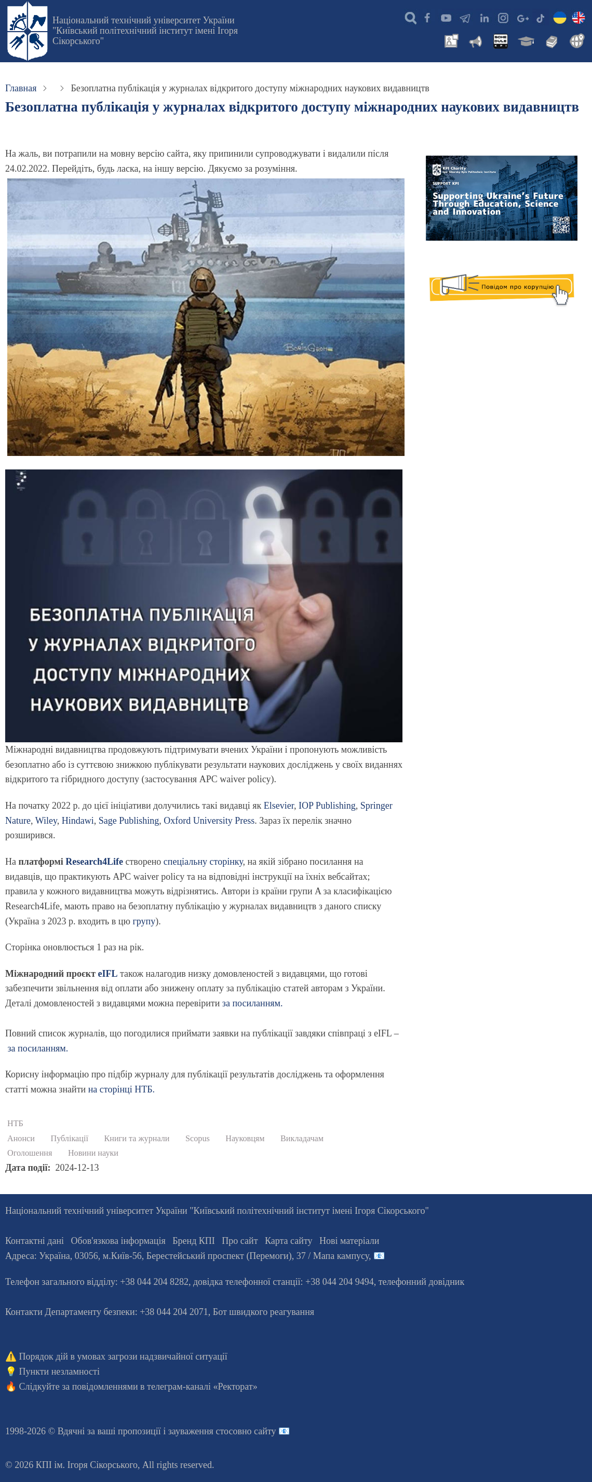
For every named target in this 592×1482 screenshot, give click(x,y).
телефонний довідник (422, 1282)
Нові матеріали (349, 1241)
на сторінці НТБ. (121, 1089)
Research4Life (94, 861)
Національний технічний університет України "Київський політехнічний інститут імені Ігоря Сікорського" (145, 30)
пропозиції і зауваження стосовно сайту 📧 (204, 1431)
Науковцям (244, 1138)
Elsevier (279, 805)
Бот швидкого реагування (263, 1312)
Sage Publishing (129, 820)
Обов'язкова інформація (118, 1241)
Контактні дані (34, 1241)
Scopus (197, 1138)
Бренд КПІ (193, 1241)
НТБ (15, 1123)
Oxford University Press (209, 820)
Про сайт (240, 1241)
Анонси (21, 1138)
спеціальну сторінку (203, 861)
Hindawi (78, 820)
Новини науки (93, 1153)
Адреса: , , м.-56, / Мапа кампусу (187, 1256)
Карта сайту (289, 1241)
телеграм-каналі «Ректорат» (202, 1386)
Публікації (69, 1138)
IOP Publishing (327, 805)
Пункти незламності (59, 1371)
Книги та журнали (136, 1138)
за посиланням (251, 1003)
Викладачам (302, 1138)
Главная (20, 88)
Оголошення (29, 1153)
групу (143, 921)
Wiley (46, 820)
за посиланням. (38, 1048)
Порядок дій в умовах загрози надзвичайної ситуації (123, 1356)
